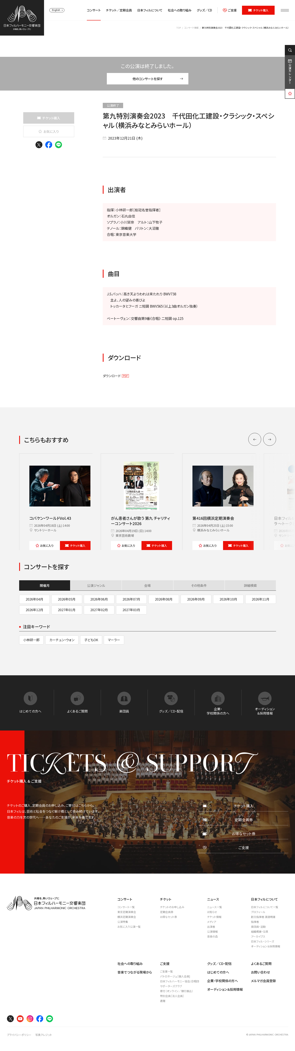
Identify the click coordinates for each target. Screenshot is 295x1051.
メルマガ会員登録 (263, 980)
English (56, 10)
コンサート (94, 10)
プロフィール (258, 912)
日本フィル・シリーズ (262, 941)
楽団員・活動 (258, 927)
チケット (75, 545)
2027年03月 (131, 609)
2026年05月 (66, 599)
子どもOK (91, 639)
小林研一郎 (31, 639)
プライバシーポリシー (19, 1035)
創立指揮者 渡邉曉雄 (263, 917)
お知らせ (212, 912)
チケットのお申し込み (172, 907)
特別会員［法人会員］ (172, 996)
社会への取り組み (179, 10)
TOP (178, 27)
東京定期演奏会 (126, 912)
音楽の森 (212, 936)
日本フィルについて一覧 (264, 907)
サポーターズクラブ (171, 986)
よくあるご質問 (261, 963)
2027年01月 (66, 609)
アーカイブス (258, 936)
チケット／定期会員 (119, 10)
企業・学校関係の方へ (222, 980)
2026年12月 (34, 609)
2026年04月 (34, 599)
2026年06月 (99, 599)
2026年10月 (228, 599)
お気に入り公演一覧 (129, 927)
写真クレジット (43, 1035)
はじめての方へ (218, 972)
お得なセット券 (168, 917)
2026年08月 (163, 599)
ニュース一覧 (214, 907)
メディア (211, 922)
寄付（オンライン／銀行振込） (176, 991)
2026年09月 (196, 599)
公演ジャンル (96, 585)
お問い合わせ (260, 972)
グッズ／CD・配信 (219, 963)
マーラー (114, 639)
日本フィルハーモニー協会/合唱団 (179, 981)
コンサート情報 (191, 27)
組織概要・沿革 (259, 931)
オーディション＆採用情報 (265, 946)
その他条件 (199, 585)
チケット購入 (258, 10)
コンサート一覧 (126, 907)
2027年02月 (99, 609)
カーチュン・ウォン (61, 639)
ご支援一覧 (166, 971)
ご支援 (230, 10)
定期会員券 (166, 912)
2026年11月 (260, 599)
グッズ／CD (204, 10)
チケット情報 (214, 917)
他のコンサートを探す (158, 78)
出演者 (211, 927)
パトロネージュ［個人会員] (175, 976)
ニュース (213, 899)
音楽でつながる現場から (134, 972)
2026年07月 (131, 599)
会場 (147, 585)
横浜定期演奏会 (126, 917)
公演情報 (212, 931)
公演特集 (122, 922)
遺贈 (162, 1001)
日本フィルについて (149, 10)
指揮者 (255, 922)
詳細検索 (250, 585)
